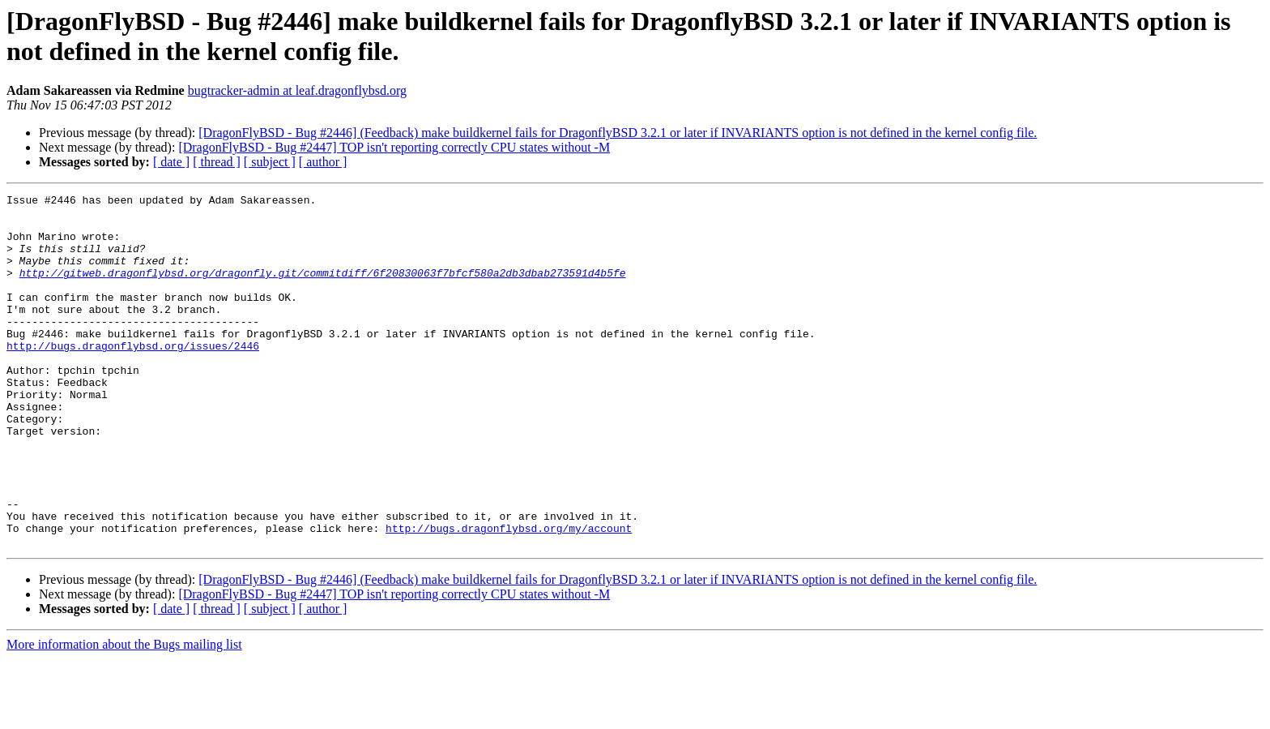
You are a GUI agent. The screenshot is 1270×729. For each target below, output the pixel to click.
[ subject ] (270, 162)
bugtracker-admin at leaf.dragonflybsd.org (297, 90)
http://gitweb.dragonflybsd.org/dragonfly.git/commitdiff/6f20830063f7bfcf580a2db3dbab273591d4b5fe (322, 289)
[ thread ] (217, 162)
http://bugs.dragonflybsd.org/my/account (509, 596)
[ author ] (323, 162)
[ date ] (171, 162)
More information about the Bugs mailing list (124, 715)
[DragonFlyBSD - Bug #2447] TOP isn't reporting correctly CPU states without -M (394, 147)
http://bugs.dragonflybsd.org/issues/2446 (132, 377)
